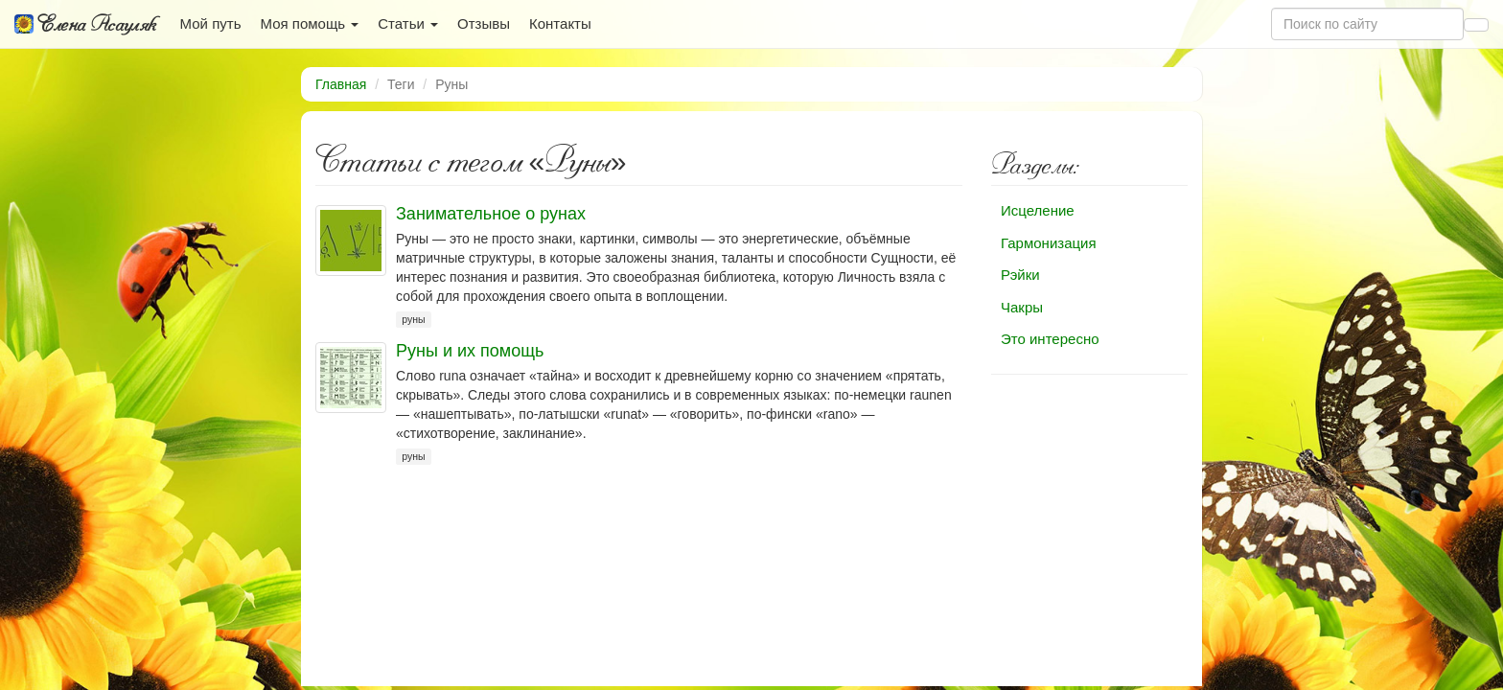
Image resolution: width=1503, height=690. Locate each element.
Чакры (1022, 307)
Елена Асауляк (85, 23)
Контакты (560, 23)
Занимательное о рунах (491, 213)
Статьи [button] (408, 23)
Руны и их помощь (469, 350)
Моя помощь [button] (309, 23)
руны (413, 319)
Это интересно (1050, 339)
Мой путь (211, 23)
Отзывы (483, 23)
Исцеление (1038, 210)
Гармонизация (1049, 243)
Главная (340, 84)
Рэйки (1020, 274)
